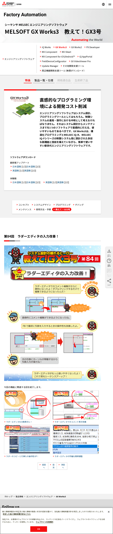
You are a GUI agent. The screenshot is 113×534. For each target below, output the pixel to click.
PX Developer (93, 47)
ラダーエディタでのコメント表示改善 (70, 421)
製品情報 (19, 496)
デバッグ (79, 204)
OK (38, 529)
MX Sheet (66, 51)
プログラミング (63, 204)
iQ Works (46, 47)
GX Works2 (76, 47)
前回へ (44, 466)
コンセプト (23, 204)
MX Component (49, 51)
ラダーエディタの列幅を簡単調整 (69, 456)
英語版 (15, 170)
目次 (53, 466)
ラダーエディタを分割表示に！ (19, 421)
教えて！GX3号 (62, 209)
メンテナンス (24, 209)
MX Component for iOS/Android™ (58, 56)
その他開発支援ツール (73, 65)
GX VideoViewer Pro (81, 61)
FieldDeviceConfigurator (54, 61)
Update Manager (50, 65)
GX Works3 (61, 47)
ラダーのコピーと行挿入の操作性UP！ (22, 456)
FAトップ (8, 496)
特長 (27, 80)
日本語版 (16, 166)
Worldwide (103, 4)
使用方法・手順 (43, 209)
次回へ (63, 466)
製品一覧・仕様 (43, 80)
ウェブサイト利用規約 (44, 522)
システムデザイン (42, 204)
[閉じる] (109, 512)
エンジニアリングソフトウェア (19, 59)
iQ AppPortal (85, 56)
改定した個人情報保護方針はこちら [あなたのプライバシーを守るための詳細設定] (17, 514)
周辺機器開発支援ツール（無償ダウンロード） (63, 70)
